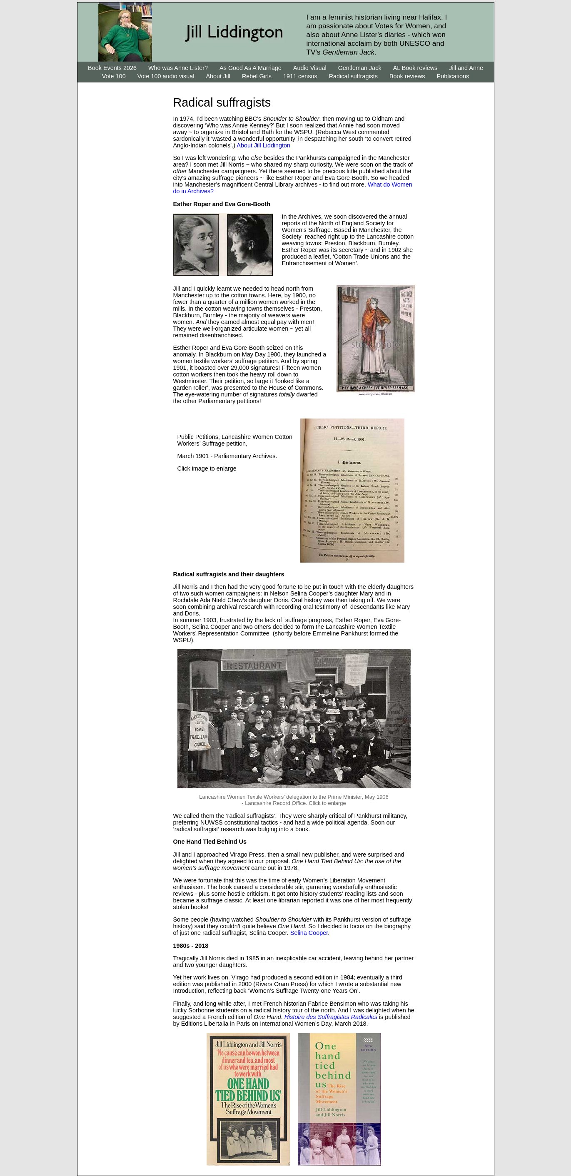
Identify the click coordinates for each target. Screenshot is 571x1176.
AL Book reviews (415, 68)
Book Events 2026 (113, 68)
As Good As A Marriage (250, 68)
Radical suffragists (353, 76)
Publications (453, 76)
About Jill (218, 76)
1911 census (300, 76)
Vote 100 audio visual (166, 76)
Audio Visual (310, 68)
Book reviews (407, 76)
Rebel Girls (257, 76)
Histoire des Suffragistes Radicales (331, 1017)
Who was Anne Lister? (178, 68)
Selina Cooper (309, 932)
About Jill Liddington (263, 145)
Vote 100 (114, 76)
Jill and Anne (466, 68)
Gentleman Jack (359, 68)
